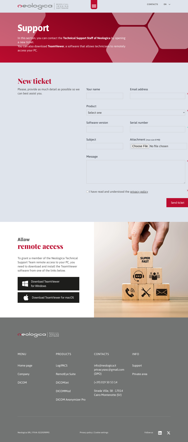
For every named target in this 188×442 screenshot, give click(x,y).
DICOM (22, 382)
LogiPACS (61, 365)
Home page (25, 365)
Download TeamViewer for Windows (40, 284)
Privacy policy (86, 432)
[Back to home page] (43, 6)
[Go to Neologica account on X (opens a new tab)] (168, 433)
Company (24, 374)
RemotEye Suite (66, 374)
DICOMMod (63, 391)
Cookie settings (101, 432)
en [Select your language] (167, 4)
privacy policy (139, 191)
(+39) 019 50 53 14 (105, 382)
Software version (97, 122)
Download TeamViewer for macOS (48, 297)
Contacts (152, 4)
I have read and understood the (117, 191)
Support (137, 365)
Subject (91, 139)
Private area (139, 374)
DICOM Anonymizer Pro (70, 399)
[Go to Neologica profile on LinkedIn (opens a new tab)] (160, 433)
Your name (93, 89)
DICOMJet (62, 382)
